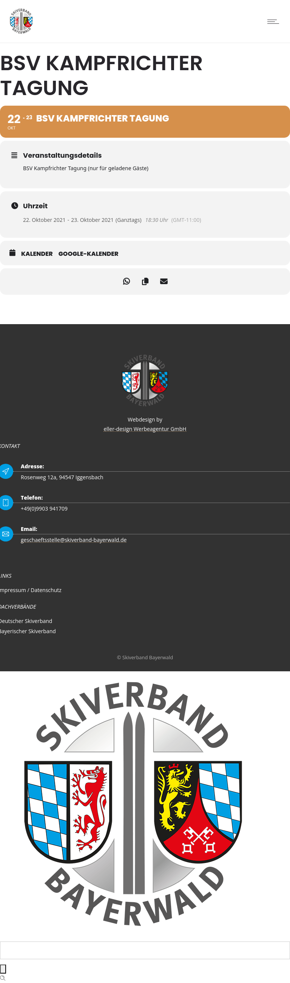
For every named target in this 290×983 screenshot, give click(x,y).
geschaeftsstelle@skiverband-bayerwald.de (73, 539)
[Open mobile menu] (274, 21)
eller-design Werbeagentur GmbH (144, 428)
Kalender (37, 254)
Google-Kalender (89, 254)
